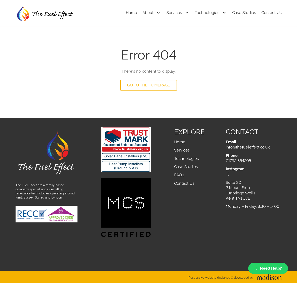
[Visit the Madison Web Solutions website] (235, 278)
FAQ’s (179, 175)
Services (178, 12)
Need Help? (268, 268)
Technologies (211, 12)
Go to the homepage (148, 85)
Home (131, 12)
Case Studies (244, 12)
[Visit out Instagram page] (253, 171)
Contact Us (271, 12)
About (151, 12)
